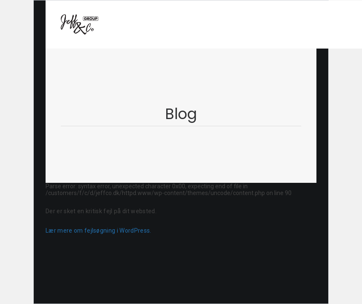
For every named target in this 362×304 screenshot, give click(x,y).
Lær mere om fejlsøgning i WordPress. (98, 230)
